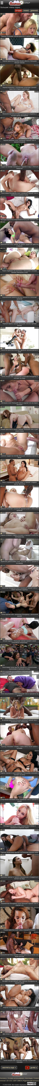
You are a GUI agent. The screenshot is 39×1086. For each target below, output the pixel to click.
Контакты (3, 1078)
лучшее (18, 10)
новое (26, 10)
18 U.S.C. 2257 (11, 1081)
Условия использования (16, 1078)
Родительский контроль (31, 1081)
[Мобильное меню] (2, 3)
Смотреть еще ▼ (9, 1068)
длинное (34, 10)
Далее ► (33, 1068)
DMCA (20, 1081)
